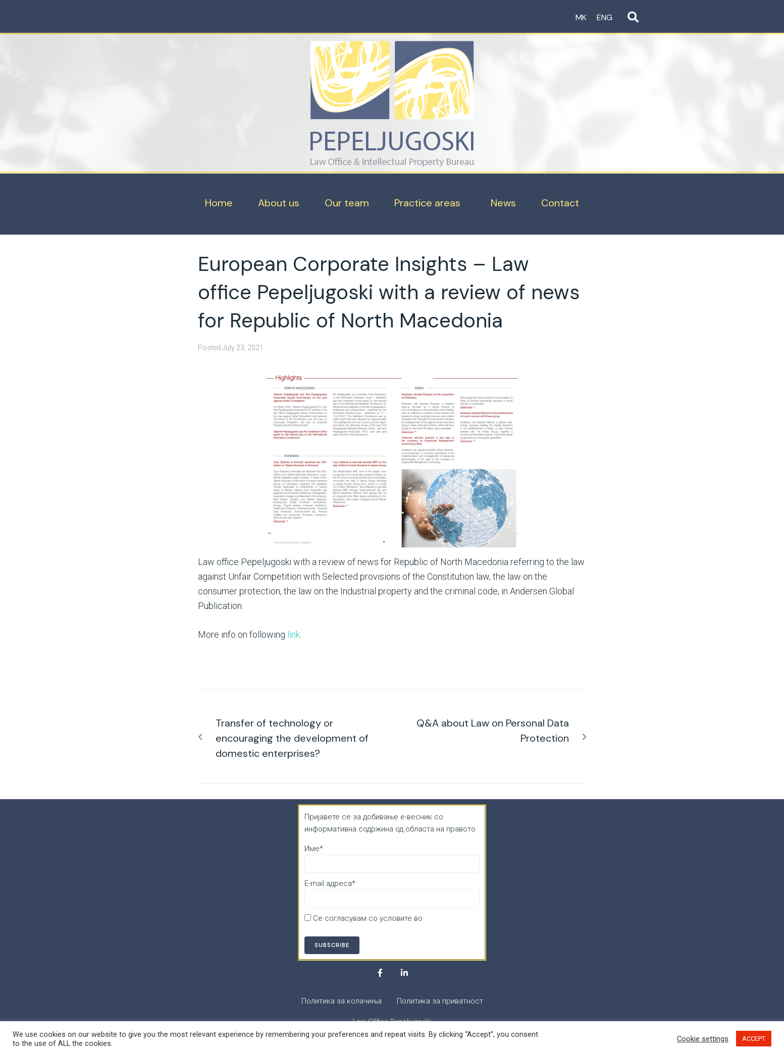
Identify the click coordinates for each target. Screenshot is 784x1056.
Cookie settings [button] (702, 1038)
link (293, 634)
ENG (604, 17)
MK (581, 17)
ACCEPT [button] (753, 1038)
